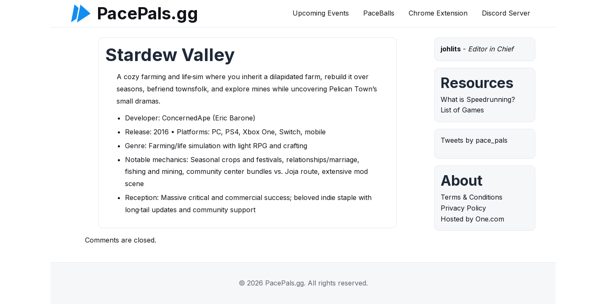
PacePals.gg (147, 13)
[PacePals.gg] (81, 13)
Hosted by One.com (472, 219)
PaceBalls (378, 13)
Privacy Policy (463, 208)
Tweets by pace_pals (474, 140)
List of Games (462, 110)
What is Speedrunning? (478, 99)
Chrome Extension (438, 13)
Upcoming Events (320, 13)
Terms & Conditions (471, 197)
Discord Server (506, 13)
